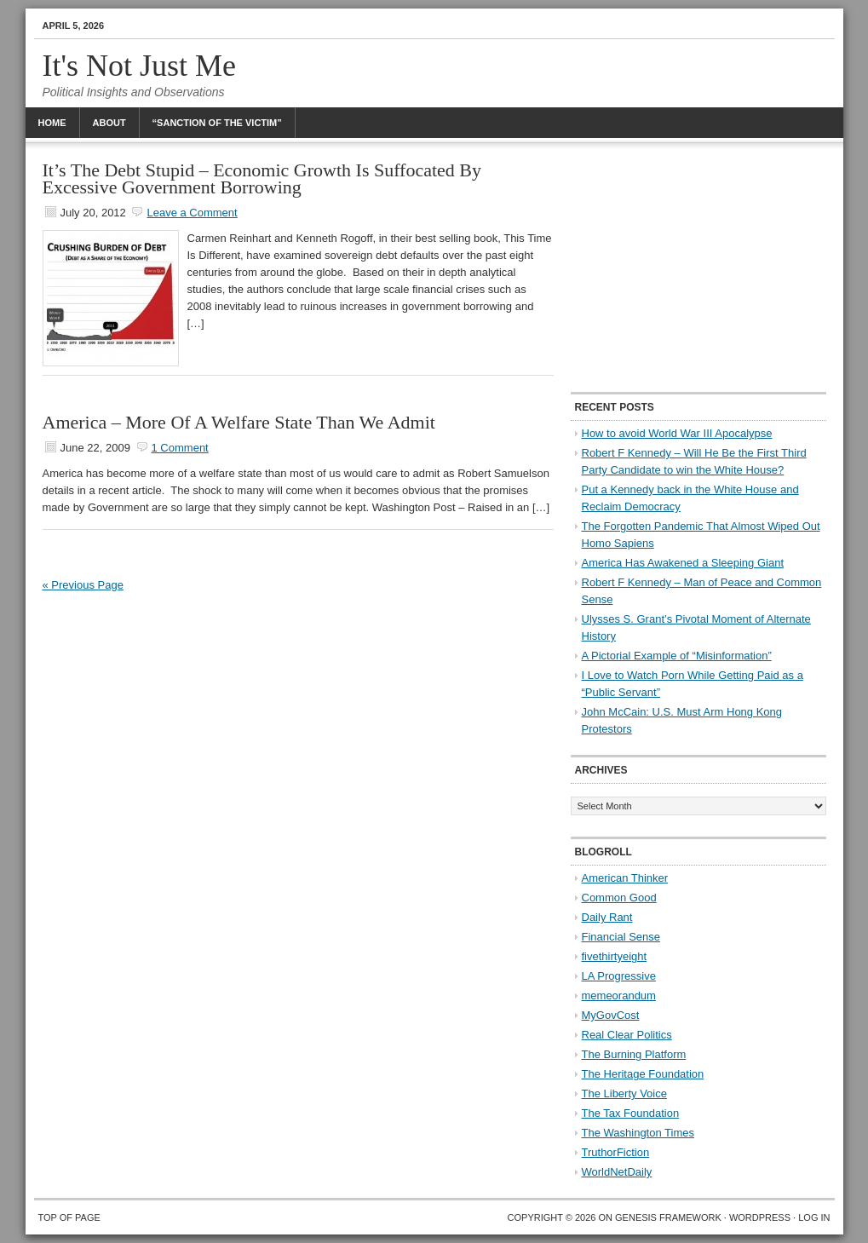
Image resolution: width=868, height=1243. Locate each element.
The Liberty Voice (624, 1093)
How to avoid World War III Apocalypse (677, 433)
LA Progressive (619, 976)
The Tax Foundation (631, 1113)
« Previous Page (83, 584)
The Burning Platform (634, 1054)
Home (52, 123)
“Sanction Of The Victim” (217, 123)
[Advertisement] (698, 268)
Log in (814, 1217)
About (109, 123)
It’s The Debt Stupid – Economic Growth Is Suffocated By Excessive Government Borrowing (262, 178)
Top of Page (69, 1217)
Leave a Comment (192, 212)
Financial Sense (621, 936)
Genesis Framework (668, 1217)
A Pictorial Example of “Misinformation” (677, 655)
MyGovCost (611, 1015)
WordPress (759, 1217)
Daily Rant (607, 917)
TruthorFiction (616, 1152)
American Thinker (625, 878)
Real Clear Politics (627, 1034)
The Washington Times (638, 1132)
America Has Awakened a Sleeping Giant (683, 562)
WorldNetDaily (617, 1171)
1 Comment (180, 447)
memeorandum (619, 995)
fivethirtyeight (614, 956)
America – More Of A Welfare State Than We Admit (239, 422)
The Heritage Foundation (643, 1073)
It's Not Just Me (140, 66)
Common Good (619, 897)
